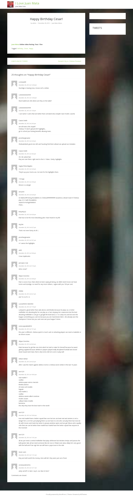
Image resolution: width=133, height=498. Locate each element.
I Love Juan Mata (27, 3)
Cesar (26, 48)
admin (34, 23)
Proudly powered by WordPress (56, 494)
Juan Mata (15, 44)
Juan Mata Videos (57, 23)
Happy (31, 48)
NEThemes (83, 494)
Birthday (20, 48)
